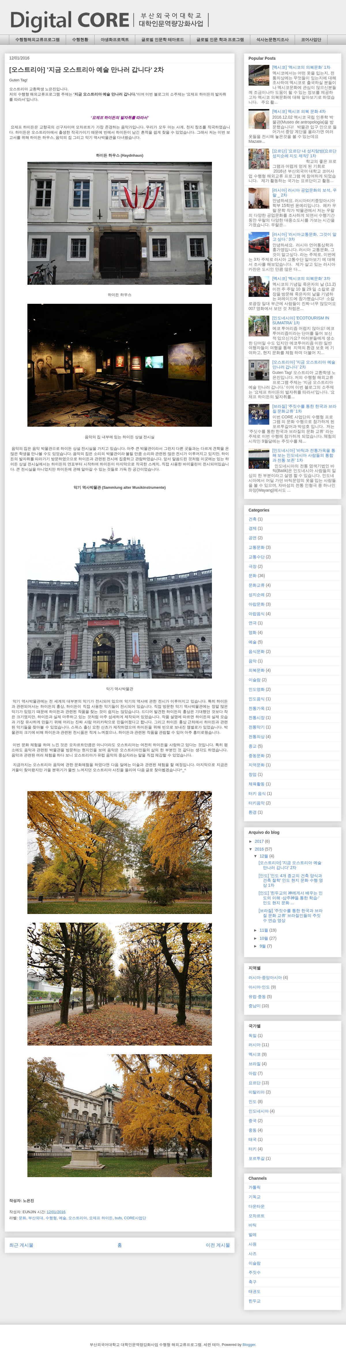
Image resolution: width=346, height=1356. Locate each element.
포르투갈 (257, 1158)
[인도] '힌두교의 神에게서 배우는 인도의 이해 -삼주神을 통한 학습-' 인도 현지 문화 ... (291, 898)
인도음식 (257, 698)
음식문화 (257, 651)
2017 (260, 841)
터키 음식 (257, 793)
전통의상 (257, 736)
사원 (253, 1244)
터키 (253, 1149)
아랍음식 (257, 613)
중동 (253, 1130)
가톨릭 (255, 1187)
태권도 (255, 1291)
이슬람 (255, 679)
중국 (253, 1120)
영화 (253, 632)
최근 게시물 (21, 1245)
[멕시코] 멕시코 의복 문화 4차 (299, 111)
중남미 (255, 1005)
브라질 (255, 1063)
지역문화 (257, 765)
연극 (253, 623)
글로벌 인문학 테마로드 (162, 39)
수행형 (51, 1218)
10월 (264, 938)
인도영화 (257, 689)
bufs (118, 1218)
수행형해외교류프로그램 (37, 39)
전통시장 (257, 717)
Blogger (248, 1344)
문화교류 (257, 585)
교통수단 (257, 557)
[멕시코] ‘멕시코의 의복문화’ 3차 (301, 278)
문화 (22, 1218)
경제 (253, 528)
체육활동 (257, 784)
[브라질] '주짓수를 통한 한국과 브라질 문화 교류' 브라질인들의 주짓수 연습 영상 (291, 915)
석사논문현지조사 (272, 39)
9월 (263, 946)
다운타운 (257, 1206)
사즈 (253, 1253)
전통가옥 (257, 708)
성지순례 (257, 594)
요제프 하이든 (101, 1218)
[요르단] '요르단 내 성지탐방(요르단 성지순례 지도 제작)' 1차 (304, 153)
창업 (253, 774)
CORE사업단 (135, 1218)
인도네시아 (259, 1111)
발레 (253, 1234)
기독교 (255, 1196)
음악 (253, 661)
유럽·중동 (257, 996)
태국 (253, 1139)
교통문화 (257, 547)
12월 (264, 856)
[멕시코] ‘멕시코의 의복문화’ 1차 (301, 67)
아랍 (253, 1073)
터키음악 (257, 803)
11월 (264, 930)
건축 (253, 519)
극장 (253, 566)
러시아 (255, 1044)
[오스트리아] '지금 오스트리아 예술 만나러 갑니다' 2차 (303, 364)
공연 (253, 537)
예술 (62, 1218)
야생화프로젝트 (115, 39)
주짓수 (255, 1272)
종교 (253, 746)
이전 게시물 (218, 1245)
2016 (260, 849)
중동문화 (257, 755)
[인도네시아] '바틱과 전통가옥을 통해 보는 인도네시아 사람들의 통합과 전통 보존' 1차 (303, 455)
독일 (253, 1035)
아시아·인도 (259, 987)
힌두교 (255, 1301)
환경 (253, 812)
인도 (253, 1101)
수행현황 (80, 39)
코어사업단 (311, 39)
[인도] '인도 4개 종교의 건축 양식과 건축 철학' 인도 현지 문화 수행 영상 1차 (291, 880)
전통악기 (257, 727)
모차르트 (257, 1215)
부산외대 (35, 1218)
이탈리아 (257, 1092)
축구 (253, 1282)
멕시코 (255, 1054)
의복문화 (257, 670)
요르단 (255, 1082)
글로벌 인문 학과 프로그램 (220, 39)
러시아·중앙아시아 (265, 977)
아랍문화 (257, 604)
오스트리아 (77, 1218)
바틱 (253, 1225)
